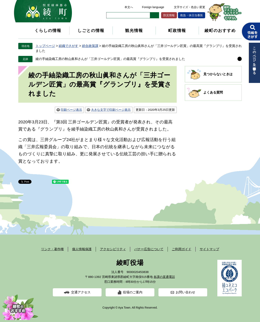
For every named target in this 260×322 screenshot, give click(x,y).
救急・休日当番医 (191, 15)
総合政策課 (90, 46)
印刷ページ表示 (71, 109)
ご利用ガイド (181, 249)
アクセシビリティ (113, 249)
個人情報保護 (82, 249)
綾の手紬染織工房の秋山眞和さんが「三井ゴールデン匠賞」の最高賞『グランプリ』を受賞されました (110, 59)
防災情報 (169, 15)
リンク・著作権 (52, 249)
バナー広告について (149, 249)
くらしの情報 (48, 30)
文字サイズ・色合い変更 (189, 7)
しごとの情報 (91, 30)
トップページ (45, 46)
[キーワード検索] (128, 15)
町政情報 (177, 30)
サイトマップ (209, 249)
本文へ (129, 7)
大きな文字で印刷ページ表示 (111, 109)
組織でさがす (68, 46)
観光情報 (134, 30)
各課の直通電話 (164, 276)
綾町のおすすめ (220, 30)
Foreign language (153, 7)
